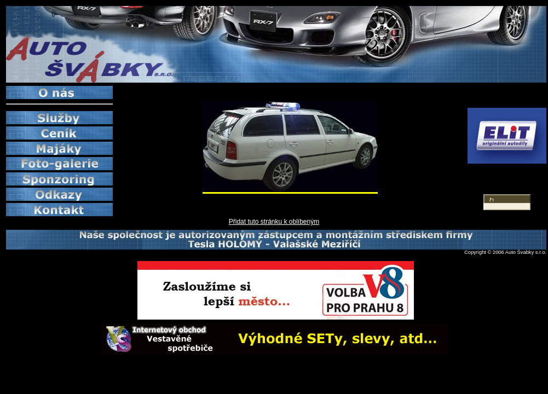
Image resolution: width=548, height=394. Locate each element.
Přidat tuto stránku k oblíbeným (274, 221)
